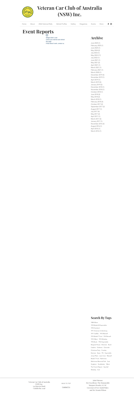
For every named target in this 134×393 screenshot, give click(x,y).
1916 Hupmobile (103, 342)
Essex (98, 353)
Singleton (94, 364)
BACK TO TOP (66, 383)
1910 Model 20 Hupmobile (99, 325)
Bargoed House (95, 345)
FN (102, 353)
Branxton (104, 345)
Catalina (93, 347)
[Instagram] (111, 24)
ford (98, 370)
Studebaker (101, 364)
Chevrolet (107, 347)
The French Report (96, 367)
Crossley (103, 350)
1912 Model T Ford (96, 336)
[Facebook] (108, 24)
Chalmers (100, 347)
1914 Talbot (94, 339)
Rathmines (103, 358)
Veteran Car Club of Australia (69, 8)
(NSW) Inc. (69, 14)
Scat (108, 361)
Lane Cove (102, 356)
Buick (109, 345)
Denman (93, 353)
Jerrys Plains (94, 356)
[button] (93, 24)
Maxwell (109, 356)
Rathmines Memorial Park (98, 361)
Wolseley (93, 370)
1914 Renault (107, 336)
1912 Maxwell (104, 333)
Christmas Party (95, 350)
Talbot (108, 364)
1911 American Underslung (99, 331)
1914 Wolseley (103, 339)
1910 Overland (95, 328)
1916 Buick (94, 342)
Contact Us (66, 387)
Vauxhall (105, 367)
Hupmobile (108, 353)
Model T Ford (95, 358)
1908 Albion (94, 322)
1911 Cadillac (95, 333)
